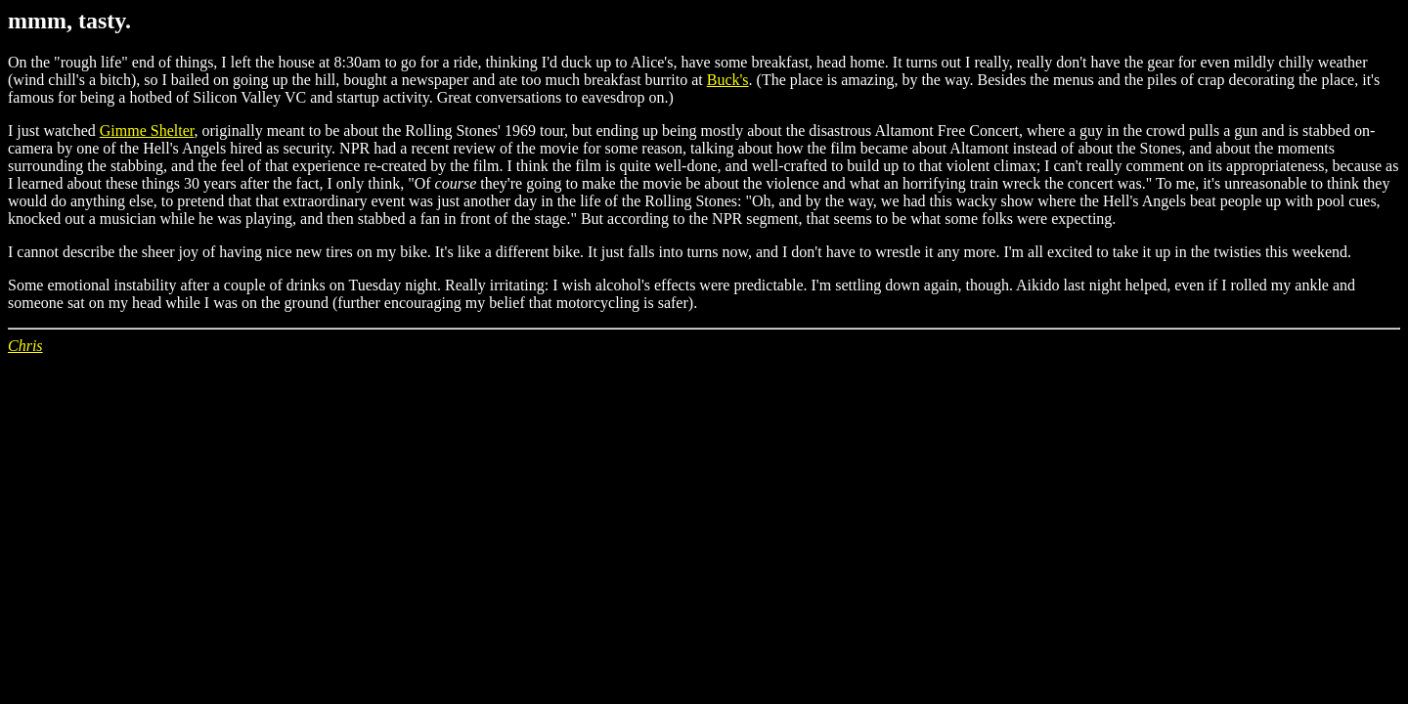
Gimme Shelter (147, 130)
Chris (25, 345)
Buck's (728, 79)
